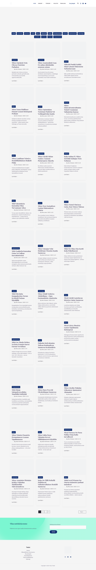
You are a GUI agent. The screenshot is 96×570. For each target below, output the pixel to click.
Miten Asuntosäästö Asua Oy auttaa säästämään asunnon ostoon (48, 65)
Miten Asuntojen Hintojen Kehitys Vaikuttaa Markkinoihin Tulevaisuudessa (21, 485)
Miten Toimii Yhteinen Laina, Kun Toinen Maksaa (73, 207)
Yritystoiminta (57, 37)
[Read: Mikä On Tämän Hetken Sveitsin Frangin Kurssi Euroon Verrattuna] (22, 330)
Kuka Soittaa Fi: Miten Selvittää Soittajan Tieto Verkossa (73, 158)
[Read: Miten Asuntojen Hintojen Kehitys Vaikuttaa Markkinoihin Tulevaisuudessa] (22, 469)
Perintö (65, 33)
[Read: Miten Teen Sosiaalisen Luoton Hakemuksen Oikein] (48, 191)
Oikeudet (44, 33)
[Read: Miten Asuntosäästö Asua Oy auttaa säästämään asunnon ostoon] (48, 49)
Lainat (32, 33)
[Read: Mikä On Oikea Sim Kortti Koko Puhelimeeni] (74, 237)
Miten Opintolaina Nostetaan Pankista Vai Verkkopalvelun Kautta (47, 111)
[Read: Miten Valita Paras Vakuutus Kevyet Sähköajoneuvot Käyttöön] (48, 424)
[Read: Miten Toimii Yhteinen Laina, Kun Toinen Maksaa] (74, 191)
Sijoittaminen (72, 33)
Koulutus (27, 33)
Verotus (44, 37)
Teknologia (81, 33)
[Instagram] (80, 3)
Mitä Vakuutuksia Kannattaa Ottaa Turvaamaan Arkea (19, 206)
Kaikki (13, 33)
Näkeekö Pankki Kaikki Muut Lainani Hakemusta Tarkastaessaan (74, 66)
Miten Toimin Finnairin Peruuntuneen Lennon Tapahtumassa (21, 439)
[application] (42, 3)
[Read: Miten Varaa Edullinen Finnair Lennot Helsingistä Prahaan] (22, 95)
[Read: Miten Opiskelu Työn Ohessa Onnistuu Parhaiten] (22, 49)
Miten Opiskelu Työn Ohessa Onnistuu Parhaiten (20, 65)
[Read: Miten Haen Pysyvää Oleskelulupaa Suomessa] (48, 378)
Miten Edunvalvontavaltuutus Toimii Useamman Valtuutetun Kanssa (73, 108)
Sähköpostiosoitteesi (68, 528)
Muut (38, 33)
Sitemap (28, 561)
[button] (72, 3)
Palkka (50, 33)
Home (28, 552)
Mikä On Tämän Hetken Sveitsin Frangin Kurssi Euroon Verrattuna (21, 346)
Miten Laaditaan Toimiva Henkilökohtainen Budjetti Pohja (21, 160)
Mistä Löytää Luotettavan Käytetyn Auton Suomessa (74, 300)
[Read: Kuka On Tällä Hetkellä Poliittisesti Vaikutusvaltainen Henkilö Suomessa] (48, 469)
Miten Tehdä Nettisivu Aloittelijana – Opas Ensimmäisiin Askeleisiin (48, 296)
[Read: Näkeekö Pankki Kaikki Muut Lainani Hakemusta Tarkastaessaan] (74, 50)
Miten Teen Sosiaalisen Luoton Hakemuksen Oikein (47, 208)
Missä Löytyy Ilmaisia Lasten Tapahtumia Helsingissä (72, 329)
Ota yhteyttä (28, 556)
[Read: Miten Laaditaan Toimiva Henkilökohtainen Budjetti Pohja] (22, 144)
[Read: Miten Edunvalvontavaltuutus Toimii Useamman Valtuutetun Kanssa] (74, 93)
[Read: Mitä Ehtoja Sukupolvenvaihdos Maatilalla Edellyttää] (22, 378)
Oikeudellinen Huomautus (28, 554)
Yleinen (50, 37)
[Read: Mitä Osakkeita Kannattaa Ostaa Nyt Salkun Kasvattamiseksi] (22, 238)
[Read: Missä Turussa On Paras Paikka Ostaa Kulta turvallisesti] (74, 422)
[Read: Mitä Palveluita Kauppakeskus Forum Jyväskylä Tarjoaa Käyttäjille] (22, 282)
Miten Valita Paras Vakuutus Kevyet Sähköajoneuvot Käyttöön (48, 439)
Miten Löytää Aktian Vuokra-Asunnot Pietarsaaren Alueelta (46, 158)
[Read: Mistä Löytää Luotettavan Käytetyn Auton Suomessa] (74, 284)
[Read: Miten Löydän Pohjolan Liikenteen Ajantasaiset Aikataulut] (74, 377)
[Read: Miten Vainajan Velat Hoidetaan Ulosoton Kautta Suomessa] (48, 237)
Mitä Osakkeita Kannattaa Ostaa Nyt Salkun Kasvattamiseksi (21, 253)
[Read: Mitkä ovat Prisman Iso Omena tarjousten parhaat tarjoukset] (74, 469)
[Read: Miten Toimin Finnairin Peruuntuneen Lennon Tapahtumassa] (22, 424)
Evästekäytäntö (28, 557)
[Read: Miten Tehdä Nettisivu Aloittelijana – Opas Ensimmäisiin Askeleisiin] (48, 282)
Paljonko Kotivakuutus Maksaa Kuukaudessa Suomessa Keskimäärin (47, 347)
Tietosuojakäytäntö (28, 559)
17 (48, 514)
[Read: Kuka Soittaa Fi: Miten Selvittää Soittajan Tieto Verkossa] (74, 143)
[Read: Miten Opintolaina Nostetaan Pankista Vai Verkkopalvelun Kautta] (48, 95)
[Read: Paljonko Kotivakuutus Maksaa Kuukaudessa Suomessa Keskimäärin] (48, 331)
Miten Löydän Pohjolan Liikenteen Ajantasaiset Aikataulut (73, 392)
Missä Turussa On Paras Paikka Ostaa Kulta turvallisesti (73, 436)
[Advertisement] (48, 17)
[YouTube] (85, 3)
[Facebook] (83, 3)
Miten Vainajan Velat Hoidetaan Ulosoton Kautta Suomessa (46, 251)
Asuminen (19, 33)
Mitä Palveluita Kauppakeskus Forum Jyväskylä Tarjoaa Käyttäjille (20, 297)
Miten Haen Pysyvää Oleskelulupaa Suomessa (48, 393)
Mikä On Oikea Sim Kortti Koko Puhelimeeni (74, 250)
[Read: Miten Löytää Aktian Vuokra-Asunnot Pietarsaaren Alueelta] (48, 143)
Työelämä (37, 37)
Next (82, 514)
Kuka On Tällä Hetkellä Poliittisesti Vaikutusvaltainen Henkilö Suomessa (47, 485)
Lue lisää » (14, 81)
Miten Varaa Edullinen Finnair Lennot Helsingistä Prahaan (20, 111)
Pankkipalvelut (57, 33)
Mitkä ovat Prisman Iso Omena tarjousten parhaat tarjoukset (73, 484)
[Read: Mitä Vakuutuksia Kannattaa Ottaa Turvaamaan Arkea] (22, 190)
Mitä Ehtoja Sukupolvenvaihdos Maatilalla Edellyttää (20, 394)
